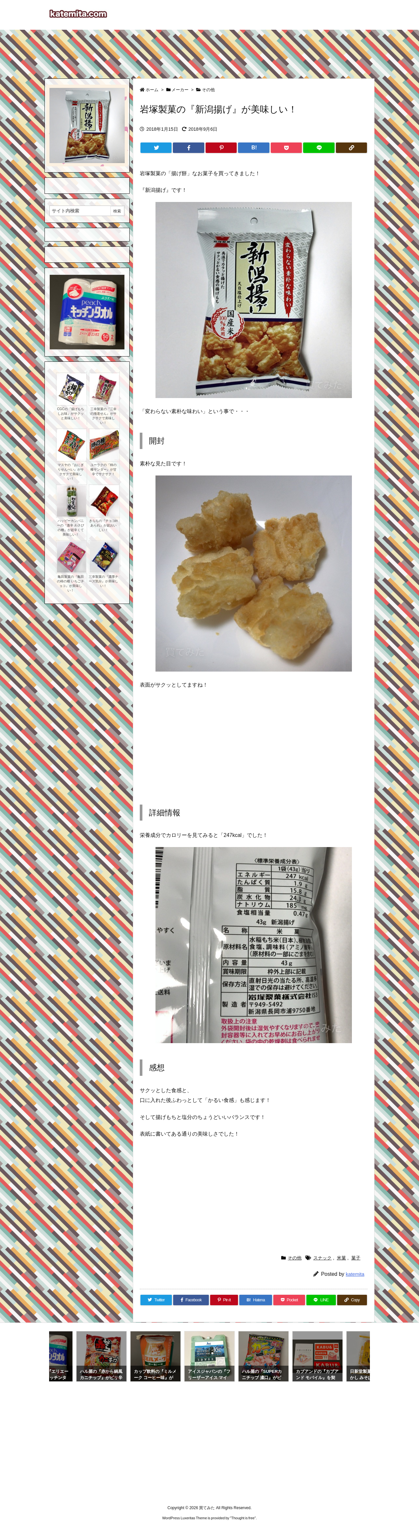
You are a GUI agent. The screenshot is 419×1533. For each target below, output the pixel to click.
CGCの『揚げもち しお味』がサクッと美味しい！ (70, 413)
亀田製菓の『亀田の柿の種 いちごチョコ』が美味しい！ (70, 583)
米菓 (341, 1257)
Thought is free (242, 1518)
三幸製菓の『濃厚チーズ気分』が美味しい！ (103, 581)
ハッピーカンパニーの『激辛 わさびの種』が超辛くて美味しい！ (70, 527)
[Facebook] (188, 147)
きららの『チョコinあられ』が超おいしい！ (103, 525)
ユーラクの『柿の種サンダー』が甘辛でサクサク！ (103, 469)
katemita (355, 1274)
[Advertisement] (209, 51)
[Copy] (351, 147)
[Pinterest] (221, 147)
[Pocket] (286, 147)
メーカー (180, 89)
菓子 (355, 1257)
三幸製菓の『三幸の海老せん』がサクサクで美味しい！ (103, 416)
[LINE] (318, 147)
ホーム (152, 89)
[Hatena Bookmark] (253, 147)
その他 (208, 89)
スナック (322, 1257)
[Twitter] (156, 147)
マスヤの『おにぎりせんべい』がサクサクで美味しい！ (71, 471)
